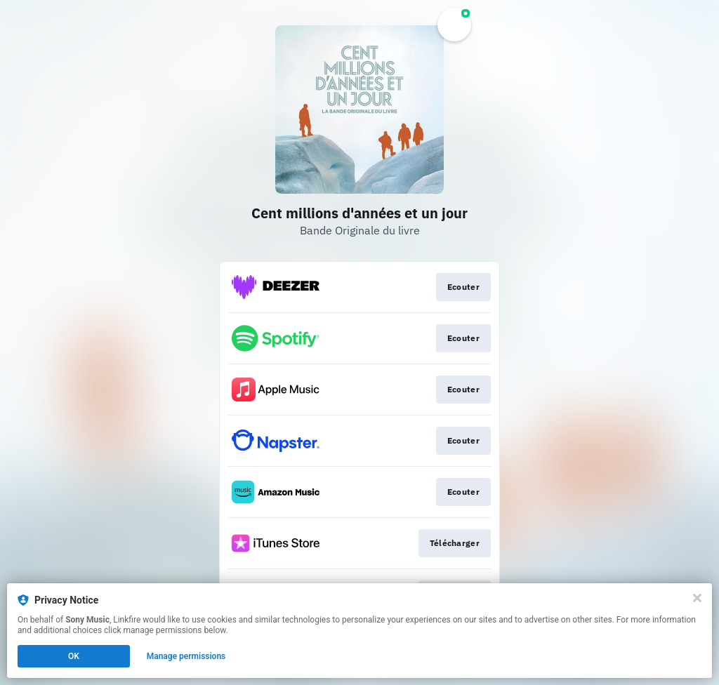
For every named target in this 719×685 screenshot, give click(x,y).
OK (73, 656)
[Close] (697, 598)
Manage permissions (186, 656)
